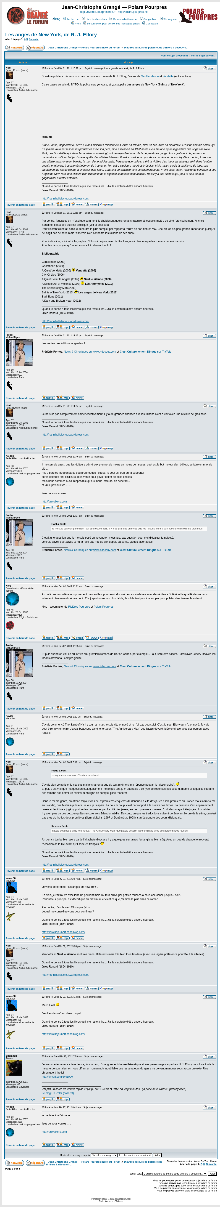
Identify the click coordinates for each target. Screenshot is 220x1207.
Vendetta (168, 76)
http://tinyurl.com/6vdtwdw (57, 1076)
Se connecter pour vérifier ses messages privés (111, 23)
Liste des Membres (94, 19)
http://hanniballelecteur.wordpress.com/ (65, 198)
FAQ (56, 19)
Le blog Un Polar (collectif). (58, 1093)
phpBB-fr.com (117, 1201)
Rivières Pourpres (79, 606)
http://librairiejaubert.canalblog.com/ (63, 932)
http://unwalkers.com (54, 501)
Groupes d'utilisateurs (123, 19)
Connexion (150, 23)
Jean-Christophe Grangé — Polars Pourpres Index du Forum (84, 47)
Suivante (34, 39)
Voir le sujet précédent (174, 55)
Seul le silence (150, 76)
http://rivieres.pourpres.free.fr (97, 11)
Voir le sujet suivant (203, 55)
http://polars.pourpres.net (133, 11)
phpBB (104, 1199)
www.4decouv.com (104, 351)
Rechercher (71, 19)
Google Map (148, 19)
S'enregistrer (169, 19)
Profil (76, 23)
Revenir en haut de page (20, 204)
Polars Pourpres (103, 606)
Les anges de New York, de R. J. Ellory (51, 34)
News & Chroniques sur (78, 351)
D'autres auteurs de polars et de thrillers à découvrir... (156, 47)
